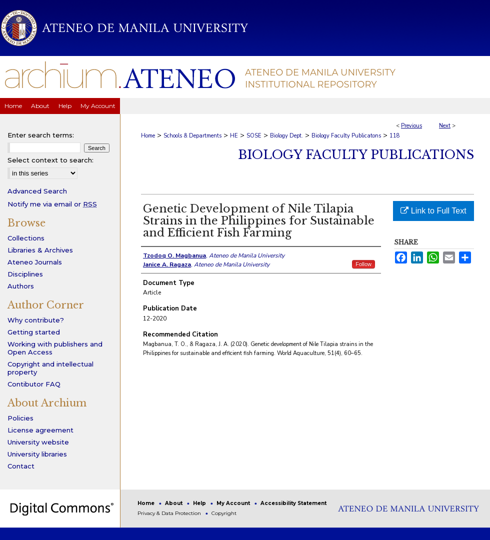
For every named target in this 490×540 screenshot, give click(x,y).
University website (38, 442)
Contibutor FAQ (34, 384)
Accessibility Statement (293, 503)
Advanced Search (37, 191)
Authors (21, 286)
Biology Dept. (286, 136)
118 (395, 136)
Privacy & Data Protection (170, 513)
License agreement (41, 430)
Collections (26, 238)
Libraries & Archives (40, 250)
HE (234, 136)
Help (200, 503)
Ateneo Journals (35, 262)
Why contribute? (36, 320)
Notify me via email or (52, 204)
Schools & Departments (193, 136)
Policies (21, 418)
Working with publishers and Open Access (55, 348)
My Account (234, 503)
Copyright (224, 513)
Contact (21, 466)
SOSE (254, 136)
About (174, 503)
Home (148, 136)
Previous (411, 126)
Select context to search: (51, 160)
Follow (364, 264)
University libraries (37, 454)
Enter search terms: (41, 135)
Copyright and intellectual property (51, 368)
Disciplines (25, 274)
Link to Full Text (433, 210)
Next (444, 126)
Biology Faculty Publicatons (346, 136)
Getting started (34, 332)
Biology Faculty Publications (356, 155)
